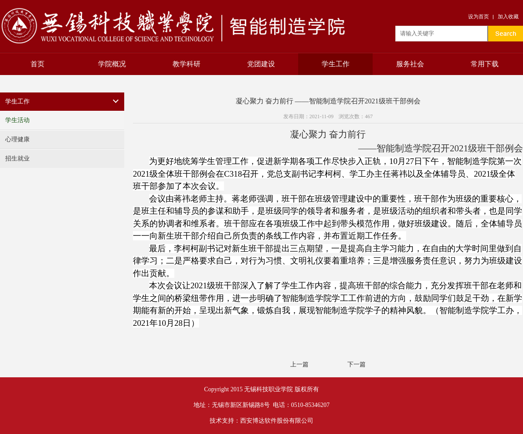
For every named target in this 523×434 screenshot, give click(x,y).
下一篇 (356, 364)
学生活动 (17, 120)
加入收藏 (508, 17)
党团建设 (261, 64)
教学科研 (186, 64)
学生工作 (336, 64)
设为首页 (478, 17)
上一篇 (299, 364)
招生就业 (17, 158)
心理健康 (17, 139)
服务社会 (410, 64)
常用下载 (485, 64)
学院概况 (112, 64)
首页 (37, 64)
